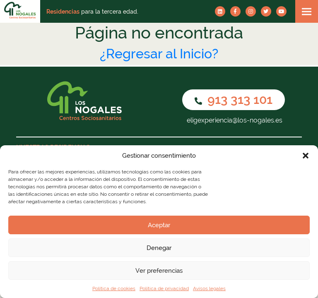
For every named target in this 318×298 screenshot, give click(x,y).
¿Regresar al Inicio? (159, 53)
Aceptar (159, 225)
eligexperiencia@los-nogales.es (233, 120)
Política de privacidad (164, 288)
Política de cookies (113, 288)
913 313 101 (233, 99)
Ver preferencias (159, 270)
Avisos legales (209, 288)
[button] (305, 155)
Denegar (159, 248)
